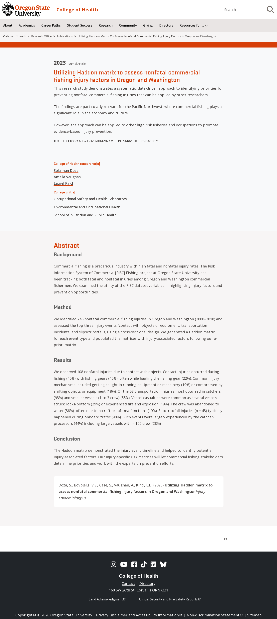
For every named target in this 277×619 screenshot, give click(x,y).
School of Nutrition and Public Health (85, 215)
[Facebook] (134, 564)
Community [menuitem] (128, 25)
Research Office (41, 36)
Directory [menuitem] (166, 25)
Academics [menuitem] (27, 25)
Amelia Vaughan (67, 176)
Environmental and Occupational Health (87, 207)
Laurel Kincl (63, 183)
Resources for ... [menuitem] (192, 25)
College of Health (77, 10)
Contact (128, 583)
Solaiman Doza (66, 170)
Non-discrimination (215, 615)
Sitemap (254, 615)
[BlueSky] (163, 564)
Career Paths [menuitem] (51, 25)
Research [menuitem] (106, 25)
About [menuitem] (7, 25)
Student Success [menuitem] (79, 25)
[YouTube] (123, 564)
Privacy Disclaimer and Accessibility (139, 615)
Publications (65, 36)
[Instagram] (113, 564)
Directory (147, 583)
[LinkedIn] (153, 564)
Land (107, 599)
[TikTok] (144, 564)
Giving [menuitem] (148, 25)
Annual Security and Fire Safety (170, 599)
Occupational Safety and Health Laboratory (90, 198)
